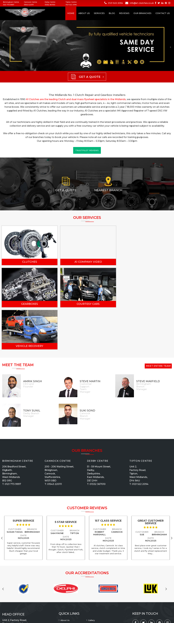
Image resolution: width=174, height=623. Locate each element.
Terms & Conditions (97, 593)
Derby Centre (97, 418)
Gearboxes (143, 261)
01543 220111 (29, 5)
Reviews (124, 13)
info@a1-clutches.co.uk (142, 3)
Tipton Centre (140, 418)
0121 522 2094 (71, 5)
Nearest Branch (108, 190)
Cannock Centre (58, 418)
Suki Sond (87, 368)
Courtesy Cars (28, 304)
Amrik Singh (32, 339)
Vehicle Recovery (86, 304)
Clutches (28, 261)
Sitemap (64, 593)
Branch (32, 487)
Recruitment (94, 582)
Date (23, 493)
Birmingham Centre (17, 418)
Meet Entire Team (158, 323)
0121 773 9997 (8, 5)
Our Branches (142, 13)
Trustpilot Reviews (87, 150)
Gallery (91, 578)
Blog (112, 13)
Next (172, 496)
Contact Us (162, 13)
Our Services (94, 589)
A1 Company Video (86, 261)
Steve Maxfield (148, 339)
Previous (4, 546)
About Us (84, 13)
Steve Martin (90, 339)
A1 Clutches (24, 614)
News (91, 597)
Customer (14, 487)
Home (70, 13)
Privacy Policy (67, 586)
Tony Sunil (31, 368)
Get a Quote (65, 190)
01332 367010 (50, 5)
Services (99, 13)
